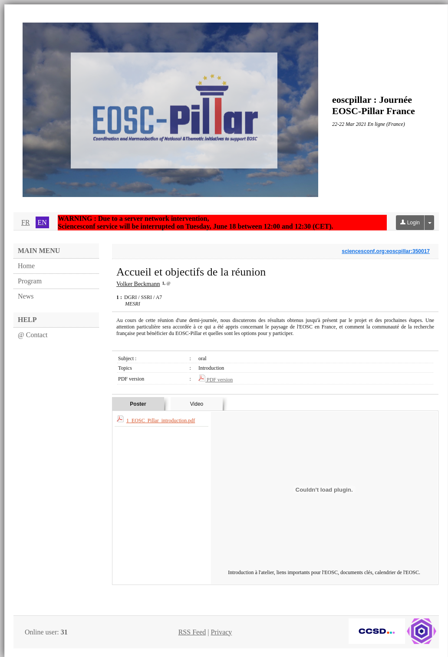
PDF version (215, 380)
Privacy (221, 632)
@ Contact (33, 334)
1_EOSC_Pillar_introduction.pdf (160, 420)
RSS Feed (192, 632)
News (25, 296)
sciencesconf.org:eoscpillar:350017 (386, 251)
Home (26, 265)
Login (410, 223)
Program (30, 281)
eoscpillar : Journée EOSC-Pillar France (373, 105)
